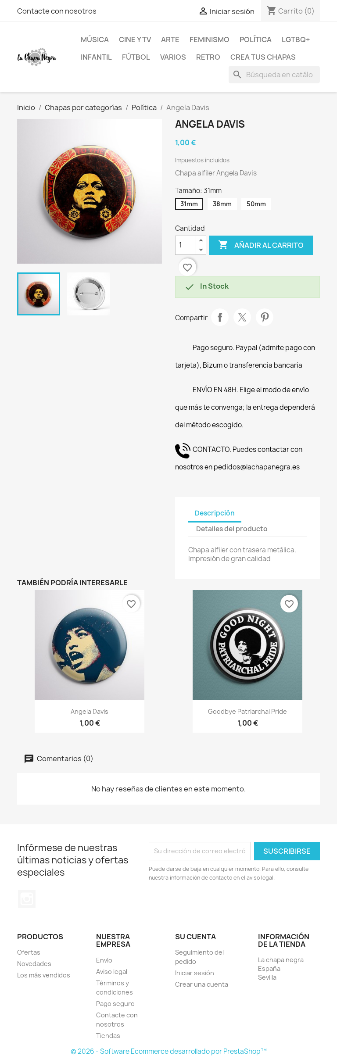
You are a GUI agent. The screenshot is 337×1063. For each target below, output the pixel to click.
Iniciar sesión (194, 973)
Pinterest (264, 317)
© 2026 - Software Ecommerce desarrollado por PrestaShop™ (169, 1051)
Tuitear (242, 317)
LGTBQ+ (296, 39)
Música (95, 39)
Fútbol (136, 57)
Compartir (220, 317)
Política (256, 39)
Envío (104, 960)
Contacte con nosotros (57, 11)
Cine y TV (135, 39)
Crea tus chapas (263, 57)
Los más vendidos (43, 975)
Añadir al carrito (261, 245)
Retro (208, 57)
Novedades (34, 963)
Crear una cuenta (201, 984)
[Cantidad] (185, 245)
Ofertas (28, 952)
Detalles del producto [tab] (232, 528)
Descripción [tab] (215, 513)
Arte (170, 39)
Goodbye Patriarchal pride (247, 711)
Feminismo (209, 39)
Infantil (96, 57)
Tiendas (108, 1035)
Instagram (27, 899)
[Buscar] (274, 74)
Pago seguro (115, 1003)
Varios (173, 57)
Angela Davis (89, 711)
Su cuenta (195, 936)
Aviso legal (111, 971)
